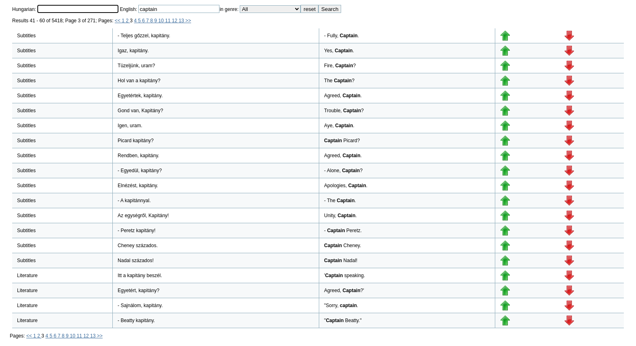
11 (168, 20)
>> (188, 20)
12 (175, 20)
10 (161, 20)
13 (181, 20)
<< (118, 20)
